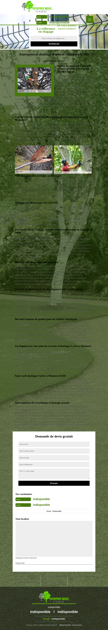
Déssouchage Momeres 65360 (79, 577)
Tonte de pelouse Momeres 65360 (54, 577)
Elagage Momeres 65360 (26, 576)
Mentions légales (71, 625)
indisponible (59, 16)
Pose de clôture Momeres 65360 (26, 583)
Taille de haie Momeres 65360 (52, 583)
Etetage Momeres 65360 (26, 579)
